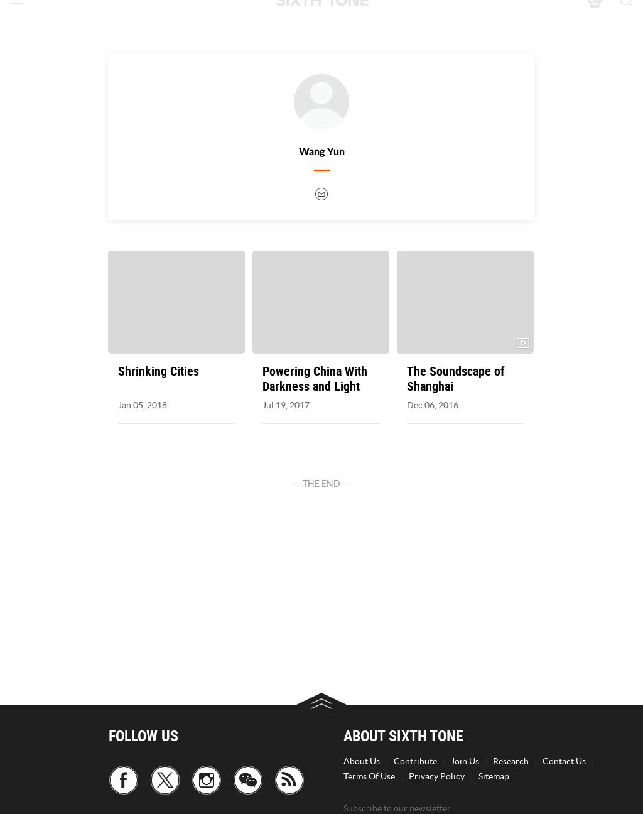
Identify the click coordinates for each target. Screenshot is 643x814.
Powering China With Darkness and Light (314, 379)
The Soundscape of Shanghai (456, 379)
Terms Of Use (369, 776)
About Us (361, 761)
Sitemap (493, 776)
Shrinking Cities (158, 371)
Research (511, 761)
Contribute (415, 761)
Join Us (465, 761)
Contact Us (564, 761)
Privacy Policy (437, 776)
